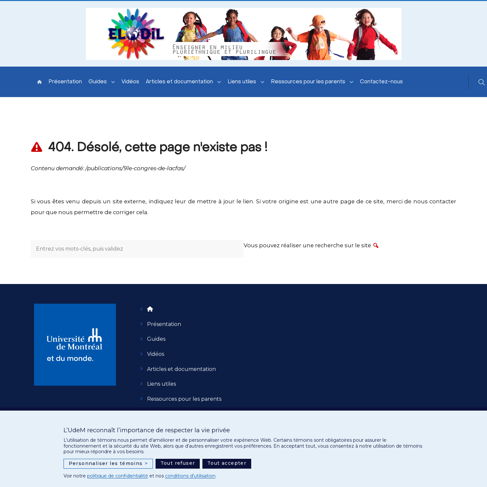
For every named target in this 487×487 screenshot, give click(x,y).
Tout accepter (226, 463)
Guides (97, 82)
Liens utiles (242, 82)
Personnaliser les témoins (108, 463)
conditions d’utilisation (190, 476)
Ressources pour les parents (308, 82)
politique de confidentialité (117, 476)
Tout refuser (177, 463)
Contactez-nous (381, 82)
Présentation (65, 82)
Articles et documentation (179, 82)
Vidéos (130, 82)
